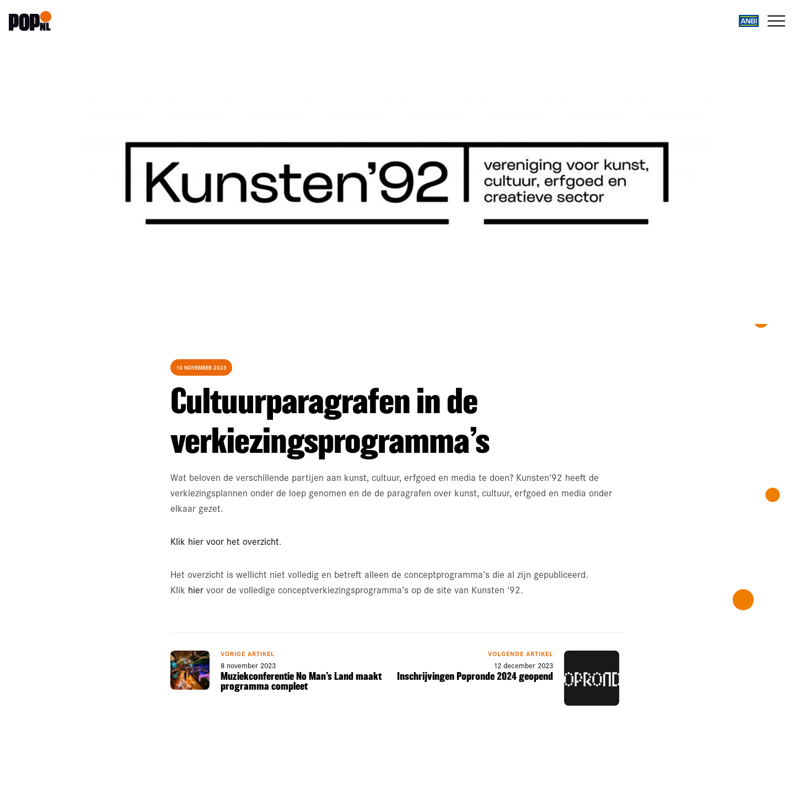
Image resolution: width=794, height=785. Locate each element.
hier (195, 589)
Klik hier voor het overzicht (224, 541)
